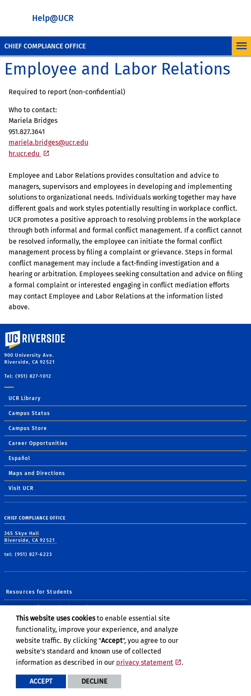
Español (19, 458)
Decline (94, 681)
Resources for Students (39, 592)
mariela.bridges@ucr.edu (48, 142)
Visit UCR (21, 488)
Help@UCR (53, 18)
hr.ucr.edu (25, 153)
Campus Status (29, 413)
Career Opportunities (38, 443)
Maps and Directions (37, 473)
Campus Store (28, 428)
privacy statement (144, 662)
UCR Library (25, 398)
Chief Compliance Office (45, 46)
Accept (41, 681)
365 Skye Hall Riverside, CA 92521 (30, 537)
